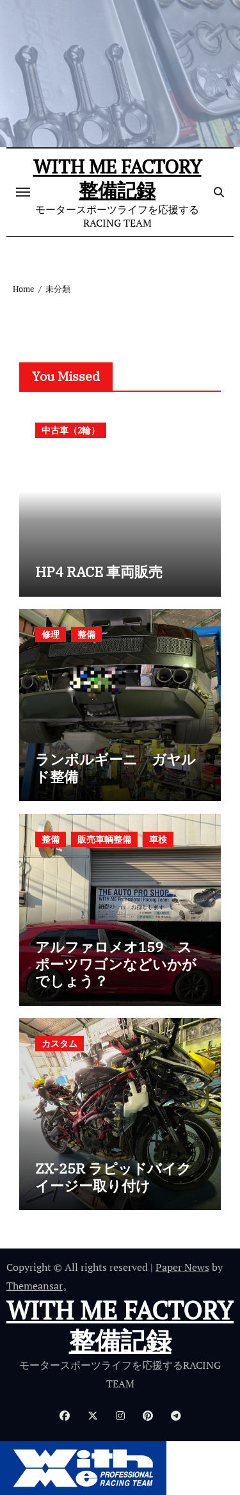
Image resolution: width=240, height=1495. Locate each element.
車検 (158, 839)
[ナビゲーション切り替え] (23, 192)
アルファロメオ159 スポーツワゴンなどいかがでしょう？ (115, 963)
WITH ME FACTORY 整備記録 (117, 178)
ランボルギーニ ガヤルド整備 (115, 767)
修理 (51, 634)
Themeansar (34, 1286)
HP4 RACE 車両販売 (99, 571)
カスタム (59, 1043)
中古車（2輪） (71, 430)
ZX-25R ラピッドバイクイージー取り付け (113, 1176)
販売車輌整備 (104, 839)
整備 (86, 634)
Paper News (182, 1267)
